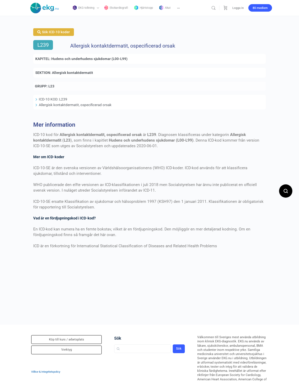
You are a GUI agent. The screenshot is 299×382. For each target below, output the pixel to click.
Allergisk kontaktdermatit (72, 73)
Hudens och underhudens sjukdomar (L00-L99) (89, 59)
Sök (117, 338)
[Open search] (285, 191)
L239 (43, 45)
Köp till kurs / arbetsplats (66, 339)
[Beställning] (225, 8)
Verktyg (66, 349)
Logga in (238, 8)
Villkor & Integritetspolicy (45, 371)
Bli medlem (260, 8)
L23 (51, 86)
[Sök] (213, 7)
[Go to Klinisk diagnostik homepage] (44, 7)
